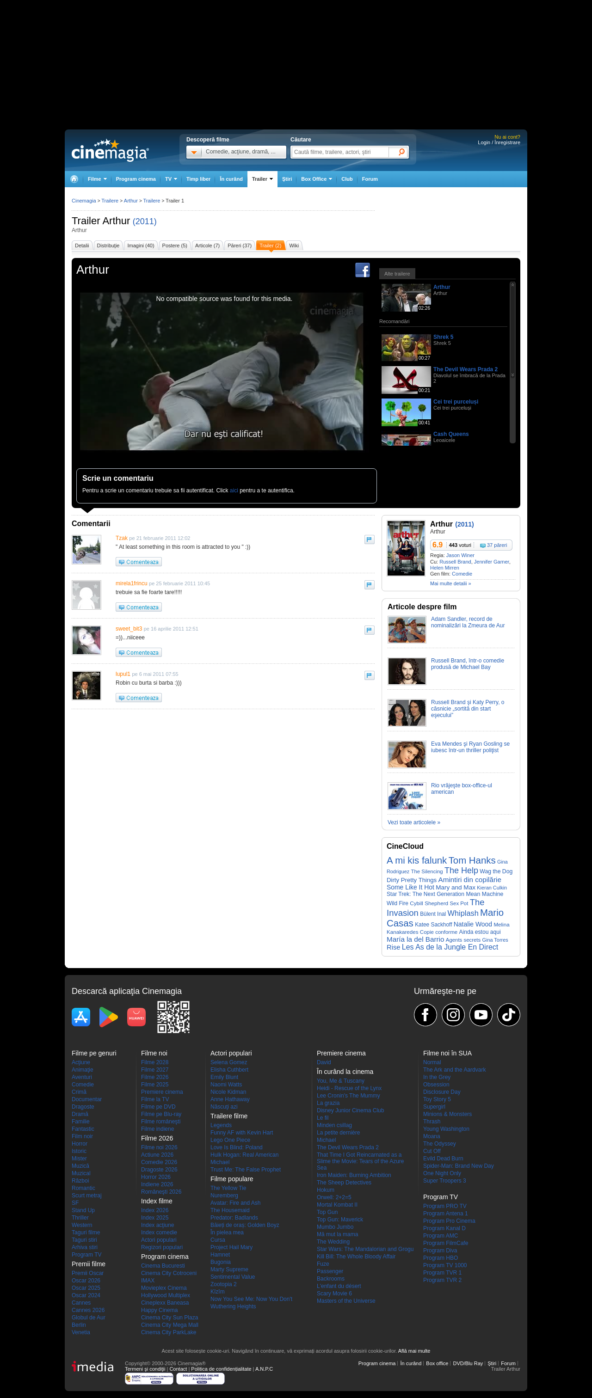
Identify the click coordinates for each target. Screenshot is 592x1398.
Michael (219, 1162)
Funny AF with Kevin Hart (241, 1132)
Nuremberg (224, 1195)
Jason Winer (460, 555)
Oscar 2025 (86, 1288)
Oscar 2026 (86, 1280)
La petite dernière (338, 1132)
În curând (231, 179)
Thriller (80, 1217)
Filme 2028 (154, 1062)
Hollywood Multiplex (165, 1295)
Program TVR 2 (442, 1280)
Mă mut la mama (337, 1234)
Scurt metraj (87, 1195)
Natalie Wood (473, 924)
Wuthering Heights (233, 1306)
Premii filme (88, 1264)
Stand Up (83, 1210)
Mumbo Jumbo (335, 1227)
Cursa (217, 1240)
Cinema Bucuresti (163, 1266)
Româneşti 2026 (161, 1192)
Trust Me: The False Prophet (245, 1169)
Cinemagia (84, 200)
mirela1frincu (132, 583)
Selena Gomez (228, 1062)
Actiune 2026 (157, 1155)
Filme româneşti (160, 1121)
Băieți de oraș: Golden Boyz (244, 1225)
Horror (79, 1143)
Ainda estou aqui (480, 932)
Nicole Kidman (228, 1092)
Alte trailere (397, 273)
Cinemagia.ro (110, 150)
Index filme (157, 1201)
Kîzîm (217, 1291)
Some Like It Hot (410, 887)
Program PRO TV (445, 1206)
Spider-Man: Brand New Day (458, 1166)
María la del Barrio (415, 939)
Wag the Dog (496, 871)
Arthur (116, 221)
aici (234, 490)
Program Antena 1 (445, 1213)
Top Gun (327, 1212)
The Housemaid (230, 1210)
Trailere (109, 200)
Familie (81, 1121)
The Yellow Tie (228, 1188)
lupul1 (123, 674)
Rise (394, 947)
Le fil (322, 1118)
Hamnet (220, 1254)
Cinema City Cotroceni (169, 1273)
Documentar (87, 1099)
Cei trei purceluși (455, 402)
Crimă (79, 1092)
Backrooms (331, 1278)
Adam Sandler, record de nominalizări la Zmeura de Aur (468, 622)
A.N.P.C (264, 1369)
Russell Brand (455, 561)
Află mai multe (414, 1351)
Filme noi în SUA (447, 1053)
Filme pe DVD (158, 1107)
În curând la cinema (345, 1071)
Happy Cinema (159, 1310)
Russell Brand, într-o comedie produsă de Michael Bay (467, 663)
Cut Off (432, 1151)
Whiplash (463, 913)
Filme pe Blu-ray (161, 1114)
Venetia (81, 1332)
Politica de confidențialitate (221, 1369)
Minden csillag (334, 1125)
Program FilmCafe (445, 1243)
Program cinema (136, 179)
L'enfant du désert (339, 1286)
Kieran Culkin (492, 887)
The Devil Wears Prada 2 (465, 369)
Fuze (323, 1264)
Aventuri (82, 1077)
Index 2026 (154, 1210)
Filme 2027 (154, 1070)
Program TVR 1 (442, 1272)
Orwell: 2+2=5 (334, 1197)
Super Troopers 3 (444, 1180)
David (324, 1062)
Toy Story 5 (437, 1099)
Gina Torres (495, 940)
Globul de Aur (88, 1317)
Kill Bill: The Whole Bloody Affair (356, 1256)
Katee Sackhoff (433, 924)
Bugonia (220, 1262)
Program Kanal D (444, 1228)
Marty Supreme (229, 1269)
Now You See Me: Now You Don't (251, 1299)
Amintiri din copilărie (469, 879)
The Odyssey (439, 1143)
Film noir (82, 1136)
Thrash (431, 1121)
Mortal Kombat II (337, 1205)
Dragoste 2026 (159, 1169)
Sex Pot (459, 903)
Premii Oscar (88, 1273)
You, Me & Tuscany (340, 1081)
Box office (437, 1363)
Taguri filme (86, 1232)
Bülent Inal (433, 914)
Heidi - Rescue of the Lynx (349, 1088)
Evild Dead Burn (443, 1158)
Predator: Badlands (234, 1217)
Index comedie (159, 1232)
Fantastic (83, 1129)
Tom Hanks (472, 860)
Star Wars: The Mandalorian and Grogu (365, 1249)
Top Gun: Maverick (340, 1219)
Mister (79, 1158)
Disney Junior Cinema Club (350, 1110)
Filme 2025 (154, 1084)
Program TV (86, 1254)
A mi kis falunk (417, 860)
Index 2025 (154, 1217)
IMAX (147, 1280)
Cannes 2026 (88, 1310)
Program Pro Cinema (449, 1221)
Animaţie (82, 1070)
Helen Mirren (444, 567)
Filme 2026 (154, 1077)
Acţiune (81, 1062)
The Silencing (427, 871)
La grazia (328, 1103)
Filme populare (231, 1179)
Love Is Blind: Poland (236, 1147)
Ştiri (287, 179)
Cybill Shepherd (429, 903)
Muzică (80, 1166)
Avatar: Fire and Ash (235, 1203)
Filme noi (154, 1053)
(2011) (145, 221)
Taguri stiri (84, 1240)
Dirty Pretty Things (412, 880)
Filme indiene (157, 1129)
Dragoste (83, 1107)
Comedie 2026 (159, 1162)
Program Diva (440, 1250)
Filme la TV (155, 1099)
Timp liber (198, 179)
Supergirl (434, 1107)
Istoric (79, 1151)
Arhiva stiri (85, 1247)
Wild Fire (397, 903)
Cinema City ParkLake (168, 1332)
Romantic (83, 1188)
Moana (431, 1136)
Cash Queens (451, 434)
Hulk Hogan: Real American (244, 1155)
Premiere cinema (162, 1092)
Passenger (330, 1271)
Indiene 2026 (157, 1184)
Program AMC (440, 1235)
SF (75, 1203)
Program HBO (440, 1258)
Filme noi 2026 (159, 1147)
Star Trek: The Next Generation (425, 894)
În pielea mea (227, 1232)
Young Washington (446, 1129)
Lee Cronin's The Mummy (348, 1095)
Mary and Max (455, 887)
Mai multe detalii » (450, 583)
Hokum (325, 1190)
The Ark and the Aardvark (454, 1070)
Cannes (81, 1303)
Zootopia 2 (223, 1284)
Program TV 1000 (445, 1265)
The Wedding (333, 1242)
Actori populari (159, 1240)
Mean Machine (484, 894)
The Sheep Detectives (344, 1182)
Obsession (436, 1084)
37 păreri (497, 545)
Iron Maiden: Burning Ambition (354, 1175)
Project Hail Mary (231, 1247)
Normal (432, 1062)
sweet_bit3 (129, 628)
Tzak (122, 538)
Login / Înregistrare (499, 142)
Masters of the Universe (346, 1301)
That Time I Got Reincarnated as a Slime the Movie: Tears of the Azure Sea (360, 1161)
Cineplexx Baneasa (165, 1303)
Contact (178, 1369)
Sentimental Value (232, 1277)
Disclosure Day (442, 1092)
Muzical (81, 1173)
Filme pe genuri (94, 1053)
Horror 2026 (156, 1177)
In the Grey (436, 1077)
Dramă (80, 1114)
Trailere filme (228, 1116)
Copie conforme (438, 932)
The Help (461, 870)
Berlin (79, 1325)
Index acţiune (157, 1225)
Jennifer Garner (491, 561)
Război (80, 1180)
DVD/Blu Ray (468, 1363)
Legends (221, 1125)
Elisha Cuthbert (229, 1070)
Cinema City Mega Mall (169, 1325)
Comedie (462, 573)
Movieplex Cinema (164, 1288)
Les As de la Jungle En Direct (450, 947)
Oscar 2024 (86, 1295)
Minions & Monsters (447, 1114)
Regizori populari (162, 1247)
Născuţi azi (224, 1107)
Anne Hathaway (230, 1099)
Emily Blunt (224, 1077)
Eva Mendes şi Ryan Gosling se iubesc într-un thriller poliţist (470, 747)
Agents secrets (463, 940)
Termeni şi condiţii (145, 1369)
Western (82, 1225)
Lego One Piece (230, 1140)
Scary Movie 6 (334, 1293)
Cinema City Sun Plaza (169, 1317)
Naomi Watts (226, 1084)
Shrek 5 (443, 337)
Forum (370, 179)
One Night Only (442, 1173)
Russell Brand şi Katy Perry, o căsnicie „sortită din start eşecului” (468, 708)
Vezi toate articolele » (414, 822)
